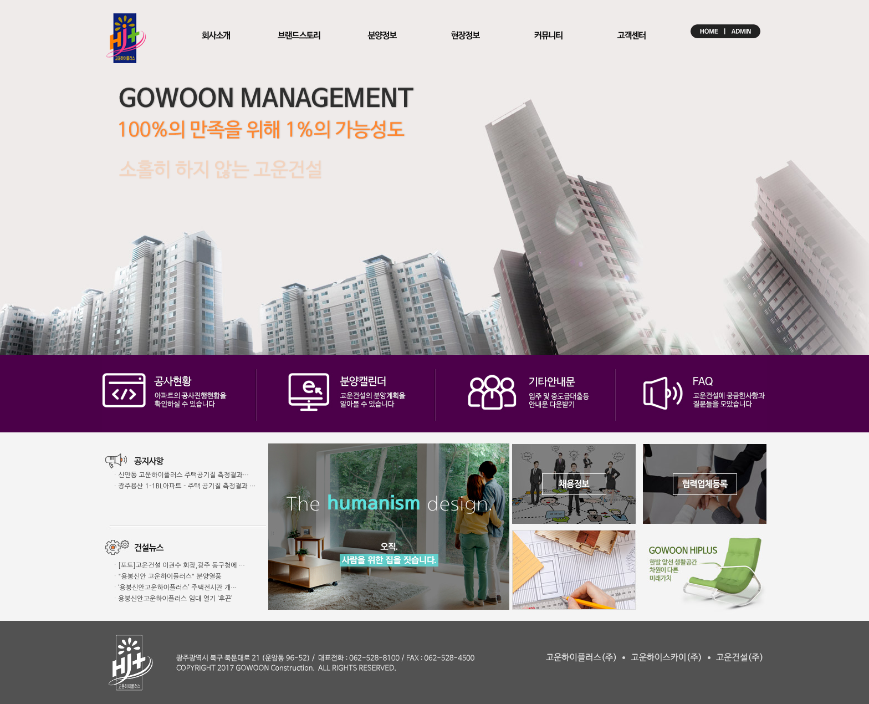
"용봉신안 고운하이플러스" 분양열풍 (169, 576)
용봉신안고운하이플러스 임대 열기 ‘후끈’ (175, 598)
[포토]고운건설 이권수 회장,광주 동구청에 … (181, 565)
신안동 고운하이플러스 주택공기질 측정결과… (183, 475)
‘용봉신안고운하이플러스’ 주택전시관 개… (177, 587)
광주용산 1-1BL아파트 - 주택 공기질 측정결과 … (186, 486)
